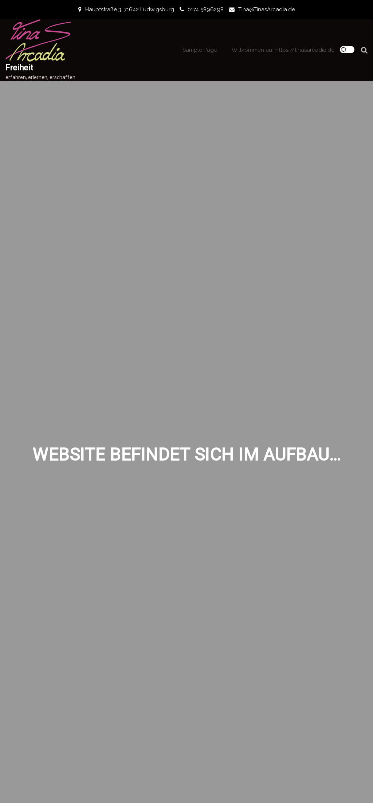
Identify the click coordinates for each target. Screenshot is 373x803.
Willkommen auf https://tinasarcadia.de (283, 50)
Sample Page (199, 50)
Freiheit (19, 67)
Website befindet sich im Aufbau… (186, 454)
